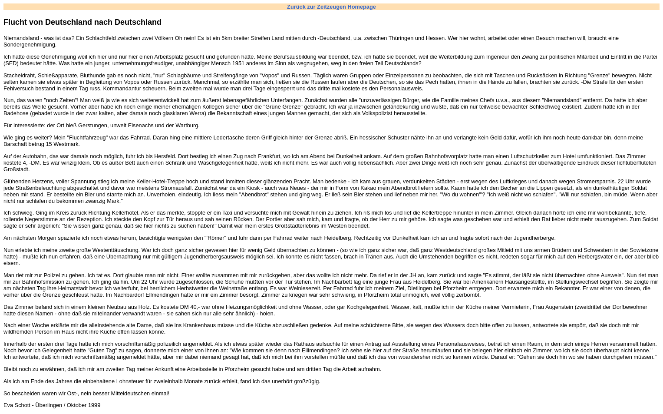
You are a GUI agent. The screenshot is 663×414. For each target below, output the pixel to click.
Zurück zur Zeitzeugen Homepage (331, 6)
